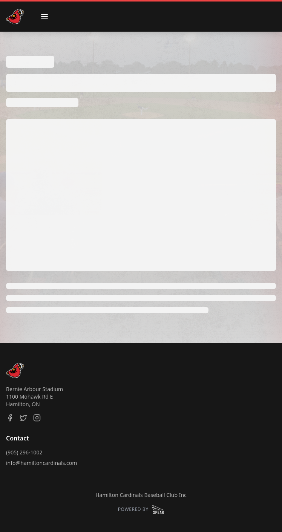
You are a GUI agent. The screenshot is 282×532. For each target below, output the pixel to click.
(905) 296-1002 (24, 452)
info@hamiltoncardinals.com (41, 462)
